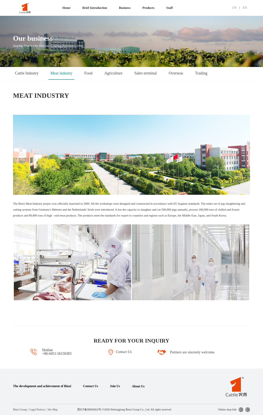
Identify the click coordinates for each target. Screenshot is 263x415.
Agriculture (113, 73)
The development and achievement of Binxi (42, 386)
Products (148, 7)
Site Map (52, 409)
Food (88, 73)
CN (234, 7)
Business (125, 7)
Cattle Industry (27, 73)
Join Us (115, 386)
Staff (169, 7)
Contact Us (90, 386)
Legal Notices (37, 409)
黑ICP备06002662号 (89, 409)
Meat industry (61, 73)
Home (66, 7)
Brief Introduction (94, 7)
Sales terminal (145, 73)
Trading (201, 73)
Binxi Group (20, 409)
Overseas (176, 73)
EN (245, 7)
